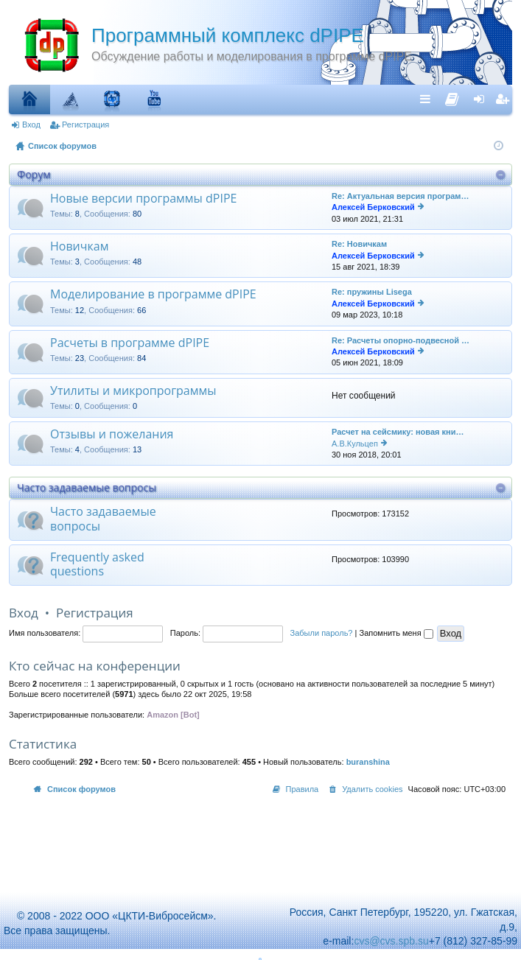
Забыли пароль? (321, 632)
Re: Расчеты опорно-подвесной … (400, 340)
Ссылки (429, 99)
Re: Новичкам (359, 243)
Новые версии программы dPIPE (143, 199)
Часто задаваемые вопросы (86, 487)
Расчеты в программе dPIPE (129, 343)
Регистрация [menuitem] (504, 99)
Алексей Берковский (373, 207)
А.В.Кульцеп (355, 443)
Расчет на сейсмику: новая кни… (398, 431)
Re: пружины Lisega (372, 291)
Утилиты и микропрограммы (133, 391)
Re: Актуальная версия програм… (400, 196)
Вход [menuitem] (482, 99)
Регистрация (85, 124)
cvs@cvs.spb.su (391, 941)
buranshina (368, 761)
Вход (31, 124)
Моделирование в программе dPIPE (153, 294)
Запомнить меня (396, 632)
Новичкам (79, 246)
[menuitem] (452, 96)
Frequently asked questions (97, 564)
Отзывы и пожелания (111, 434)
